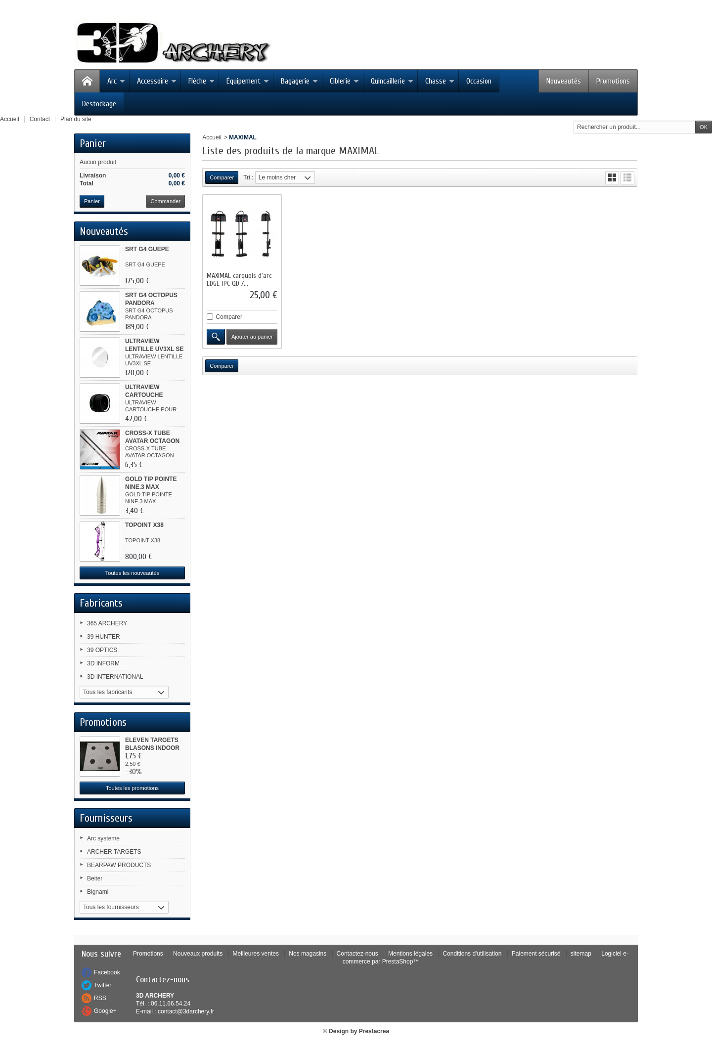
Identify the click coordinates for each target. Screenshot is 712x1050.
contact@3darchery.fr (186, 1011)
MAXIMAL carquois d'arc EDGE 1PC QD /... (239, 279)
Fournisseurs (106, 818)
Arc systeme (103, 838)
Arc (116, 81)
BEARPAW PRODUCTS (119, 865)
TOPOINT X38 (144, 525)
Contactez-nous (357, 953)
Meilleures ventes (256, 953)
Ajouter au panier (252, 337)
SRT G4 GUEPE (147, 249)
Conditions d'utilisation (472, 953)
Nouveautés (563, 81)
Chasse (439, 81)
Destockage (99, 103)
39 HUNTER (103, 636)
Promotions (613, 81)
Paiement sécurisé (536, 953)
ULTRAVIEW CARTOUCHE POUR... (144, 395)
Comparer (229, 316)
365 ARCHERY (107, 623)
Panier (93, 143)
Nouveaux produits (197, 953)
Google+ (105, 1010)
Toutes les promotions (132, 788)
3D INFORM (103, 663)
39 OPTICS (102, 650)
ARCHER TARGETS (114, 851)
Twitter (102, 985)
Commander (165, 201)
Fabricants (101, 603)
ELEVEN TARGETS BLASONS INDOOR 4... (152, 748)
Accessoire (157, 81)
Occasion (478, 81)
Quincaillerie (392, 81)
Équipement (247, 81)
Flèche (201, 81)
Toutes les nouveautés (132, 573)
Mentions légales (410, 953)
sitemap (581, 953)
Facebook (107, 972)
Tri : (248, 177)
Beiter (94, 878)
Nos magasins (307, 953)
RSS (100, 998)
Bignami (97, 891)
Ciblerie (344, 81)
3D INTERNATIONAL (115, 676)
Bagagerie (299, 81)
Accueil (212, 137)
